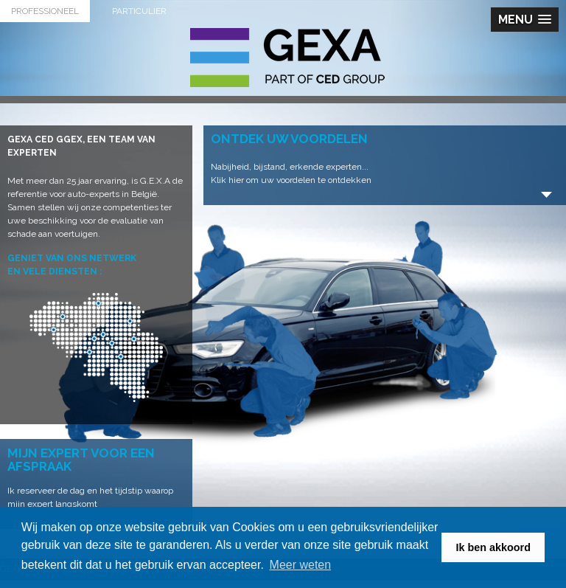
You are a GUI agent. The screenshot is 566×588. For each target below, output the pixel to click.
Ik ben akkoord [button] (493, 547)
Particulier (139, 11)
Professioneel (45, 11)
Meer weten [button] (301, 564)
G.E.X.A (287, 57)
